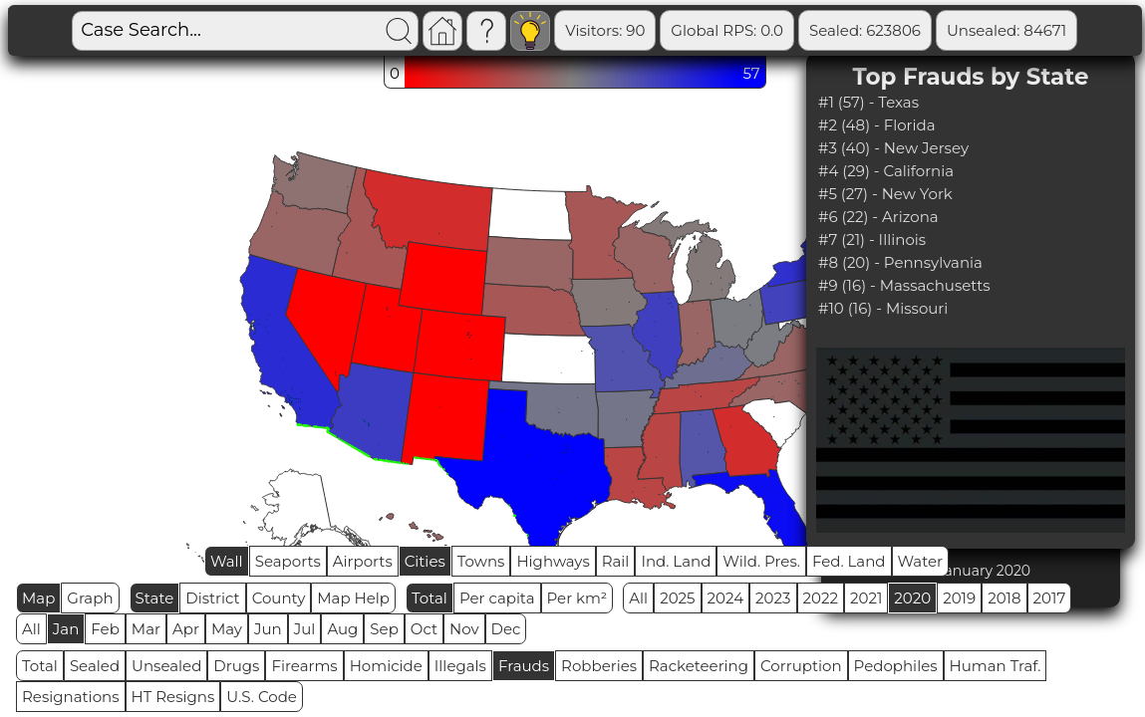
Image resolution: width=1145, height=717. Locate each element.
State (155, 598)
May (226, 628)
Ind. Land (676, 561)
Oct (424, 628)
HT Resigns (173, 696)
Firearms (304, 665)
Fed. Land (849, 561)
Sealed (95, 665)
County (279, 598)
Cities (425, 561)
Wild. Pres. (761, 561)
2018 (1004, 598)
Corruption (801, 665)
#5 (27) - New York (885, 193)
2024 (726, 598)
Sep (384, 628)
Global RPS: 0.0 (727, 30)
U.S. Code (261, 696)
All (638, 598)
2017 (1049, 598)
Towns (481, 561)
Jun (268, 628)
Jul (305, 628)
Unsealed (166, 665)
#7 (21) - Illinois (872, 239)
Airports (363, 561)
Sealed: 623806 (865, 30)
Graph (90, 598)
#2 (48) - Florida (877, 125)
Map (38, 598)
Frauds (523, 665)
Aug (342, 628)
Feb (105, 628)
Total (429, 598)
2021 (866, 598)
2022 (820, 598)
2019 (959, 598)
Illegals (460, 665)
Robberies (599, 665)
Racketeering (698, 665)
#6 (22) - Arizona (878, 216)
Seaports (288, 561)
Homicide (386, 665)
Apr (185, 628)
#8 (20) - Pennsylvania (900, 262)
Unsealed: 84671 (1006, 30)
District (212, 598)
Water (921, 561)
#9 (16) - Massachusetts (904, 285)
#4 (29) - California (886, 170)
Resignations (71, 696)
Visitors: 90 (605, 30)
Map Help (353, 598)
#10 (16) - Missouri (883, 308)
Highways (552, 561)
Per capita (497, 598)
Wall (226, 561)
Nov (464, 628)
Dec (506, 628)
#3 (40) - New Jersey (893, 147)
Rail (616, 561)
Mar (146, 628)
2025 (677, 598)
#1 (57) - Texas (868, 102)
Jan (66, 628)
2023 (772, 598)
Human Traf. (995, 665)
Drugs (236, 665)
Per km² (577, 598)
